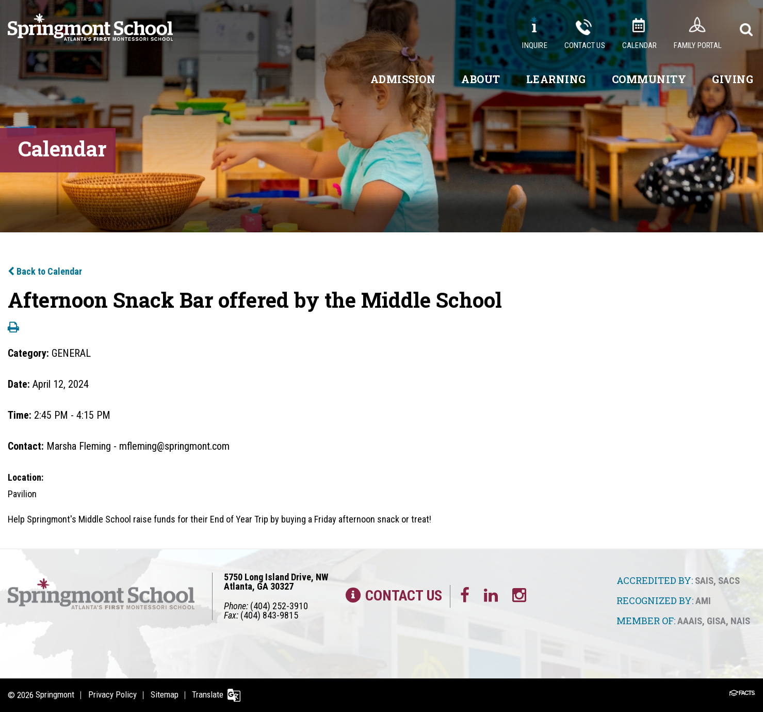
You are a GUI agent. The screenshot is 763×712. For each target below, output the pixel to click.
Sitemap (166, 695)
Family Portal (698, 45)
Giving (732, 79)
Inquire (534, 45)
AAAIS (689, 620)
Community (649, 79)
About (480, 79)
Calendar (639, 45)
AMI (703, 600)
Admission (403, 79)
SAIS (704, 581)
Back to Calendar (45, 271)
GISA (716, 620)
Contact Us (584, 45)
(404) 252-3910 (279, 605)
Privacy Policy (113, 695)
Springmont (55, 695)
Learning (556, 79)
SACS (729, 581)
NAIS (740, 620)
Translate (210, 695)
